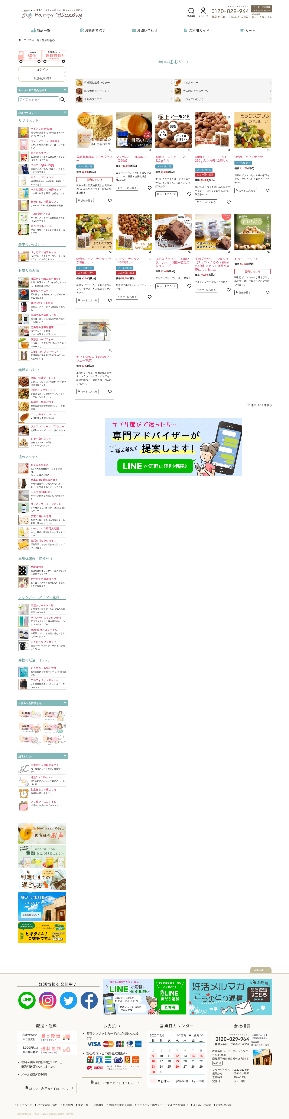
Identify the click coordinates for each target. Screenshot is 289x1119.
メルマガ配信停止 (178, 1104)
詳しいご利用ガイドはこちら (46, 1088)
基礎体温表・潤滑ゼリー (37, 558)
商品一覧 (40, 30)
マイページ (203, 12)
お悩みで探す (92, 30)
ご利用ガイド (196, 30)
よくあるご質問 (202, 1104)
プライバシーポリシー (149, 1104)
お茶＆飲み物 (28, 270)
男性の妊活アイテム (33, 660)
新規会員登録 (42, 78)
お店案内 (68, 1104)
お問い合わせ (145, 30)
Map (217, 1063)
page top (259, 969)
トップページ (24, 1104)
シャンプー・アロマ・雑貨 (38, 597)
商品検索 (191, 12)
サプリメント (28, 120)
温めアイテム (28, 456)
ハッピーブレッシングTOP (19, 40)
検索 (62, 99)
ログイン (42, 69)
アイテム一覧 (31, 40)
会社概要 (98, 1104)
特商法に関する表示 (120, 1104)
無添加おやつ (28, 369)
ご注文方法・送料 (47, 1104)
